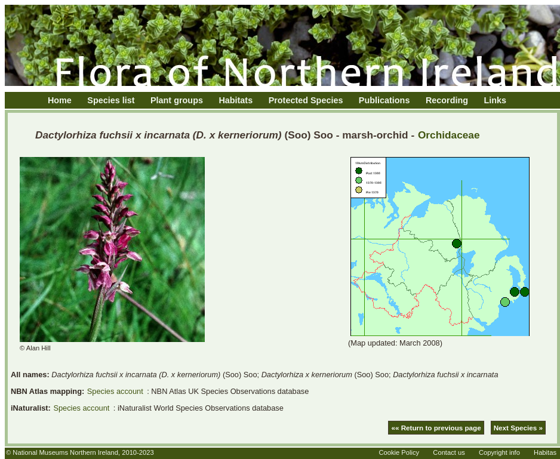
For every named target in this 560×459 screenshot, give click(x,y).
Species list (110, 100)
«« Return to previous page (436, 428)
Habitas (545, 452)
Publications (384, 100)
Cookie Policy (399, 452)
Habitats (236, 100)
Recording (447, 100)
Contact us (448, 452)
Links (495, 100)
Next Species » (518, 428)
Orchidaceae (449, 135)
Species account (115, 391)
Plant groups (176, 100)
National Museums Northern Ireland (65, 452)
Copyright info (499, 452)
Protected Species (306, 100)
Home (60, 100)
